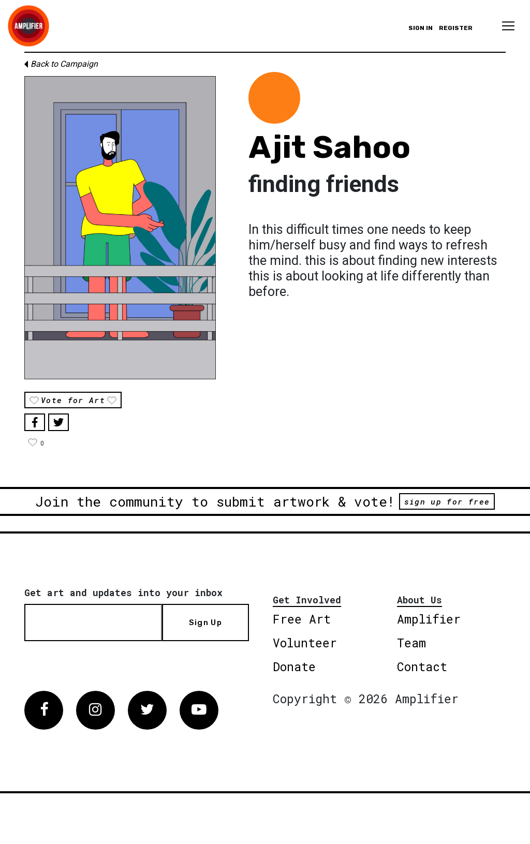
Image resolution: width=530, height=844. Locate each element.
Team (411, 642)
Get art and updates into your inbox (123, 592)
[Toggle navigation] (508, 26)
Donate (294, 666)
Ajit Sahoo (329, 147)
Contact (422, 666)
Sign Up (205, 622)
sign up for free (447, 501)
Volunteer (305, 642)
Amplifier (429, 619)
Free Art (302, 619)
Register (456, 28)
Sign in (420, 28)
